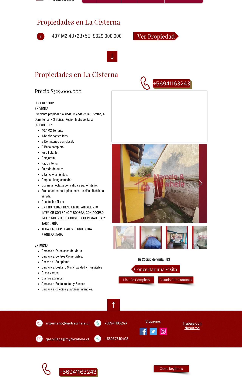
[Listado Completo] (136, 279)
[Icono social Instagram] (163, 331)
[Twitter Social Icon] (153, 331)
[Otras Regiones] (171, 368)
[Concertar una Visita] (155, 269)
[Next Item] (200, 183)
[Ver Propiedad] (156, 36)
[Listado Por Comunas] (175, 279)
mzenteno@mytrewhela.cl (67, 323)
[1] (40, 36)
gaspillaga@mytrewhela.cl (67, 339)
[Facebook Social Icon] (143, 331)
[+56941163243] (171, 83)
